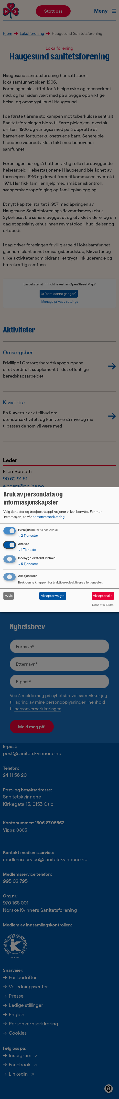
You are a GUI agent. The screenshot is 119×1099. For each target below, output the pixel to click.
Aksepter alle (102, 596)
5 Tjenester (28, 563)
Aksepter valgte (53, 596)
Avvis (8, 596)
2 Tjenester (28, 535)
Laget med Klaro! (103, 604)
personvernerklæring (48, 517)
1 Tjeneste (27, 549)
